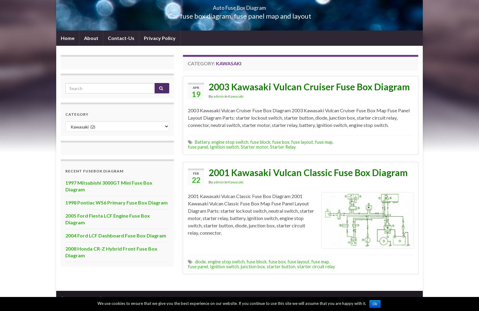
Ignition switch (224, 147)
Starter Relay (283, 147)
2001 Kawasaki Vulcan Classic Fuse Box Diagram (308, 172)
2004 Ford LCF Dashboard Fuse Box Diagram (115, 235)
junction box (253, 266)
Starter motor (254, 147)
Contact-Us (121, 38)
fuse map (324, 142)
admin (219, 96)
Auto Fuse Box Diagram (240, 6)
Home (68, 38)
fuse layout (302, 142)
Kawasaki (235, 96)
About (91, 38)
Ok (375, 304)
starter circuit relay (316, 266)
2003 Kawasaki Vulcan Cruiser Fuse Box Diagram (309, 86)
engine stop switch (229, 142)
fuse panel (198, 147)
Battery (202, 142)
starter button (281, 266)
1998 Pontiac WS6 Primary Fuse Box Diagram (116, 202)
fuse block (260, 142)
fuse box (280, 142)
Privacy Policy (160, 38)
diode (200, 261)
